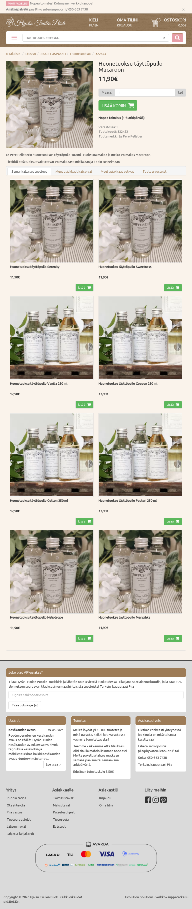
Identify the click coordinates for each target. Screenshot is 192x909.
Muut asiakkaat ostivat (117, 171)
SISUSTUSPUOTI (53, 53)
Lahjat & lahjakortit (20, 833)
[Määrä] (145, 93)
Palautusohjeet (64, 812)
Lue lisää (53, 764)
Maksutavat (61, 805)
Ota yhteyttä (16, 805)
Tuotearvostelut (154, 171)
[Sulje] (183, 9)
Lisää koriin (114, 106)
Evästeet (59, 826)
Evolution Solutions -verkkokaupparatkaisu (156, 897)
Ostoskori (175, 20)
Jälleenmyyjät (16, 826)
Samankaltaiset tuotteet (29, 171)
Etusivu (31, 53)
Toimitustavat (63, 798)
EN (96, 25)
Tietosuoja (61, 819)
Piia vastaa (14, 812)
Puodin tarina (16, 798)
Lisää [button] (82, 287)
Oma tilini (127, 20)
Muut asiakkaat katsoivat (74, 171)
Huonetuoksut (80, 53)
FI (90, 25)
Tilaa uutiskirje (22, 705)
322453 (101, 53)
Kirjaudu (124, 25)
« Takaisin (13, 53)
